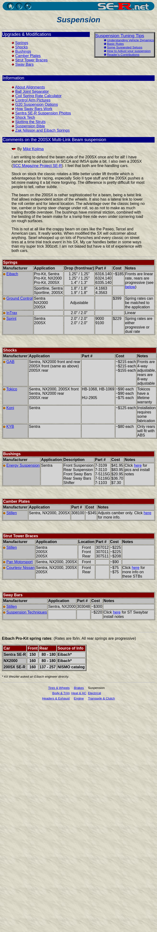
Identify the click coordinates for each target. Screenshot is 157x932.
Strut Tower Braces (31, 60)
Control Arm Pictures (32, 100)
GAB (10, 362)
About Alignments (30, 87)
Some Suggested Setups (124, 47)
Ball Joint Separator (32, 92)
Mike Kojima (33, 149)
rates (46, 638)
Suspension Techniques (26, 612)
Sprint (11, 319)
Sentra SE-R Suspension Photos (43, 113)
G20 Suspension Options (36, 104)
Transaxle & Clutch (101, 698)
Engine (79, 698)
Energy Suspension (23, 465)
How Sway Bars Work (33, 109)
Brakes (79, 688)
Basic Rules (115, 44)
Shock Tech (25, 117)
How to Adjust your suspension (129, 51)
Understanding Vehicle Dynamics (130, 40)
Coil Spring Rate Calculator (38, 96)
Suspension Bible (30, 126)
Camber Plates (28, 56)
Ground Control (19, 298)
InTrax (11, 313)
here (138, 465)
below (130, 287)
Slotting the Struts (30, 122)
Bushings (23, 51)
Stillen (11, 513)
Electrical (94, 693)
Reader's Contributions (123, 54)
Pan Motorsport (19, 562)
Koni (10, 408)
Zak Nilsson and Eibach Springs (42, 130)
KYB (10, 426)
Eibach (12, 274)
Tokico (11, 389)
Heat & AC (78, 693)
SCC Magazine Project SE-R (37, 166)
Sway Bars (24, 64)
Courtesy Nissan (20, 568)
